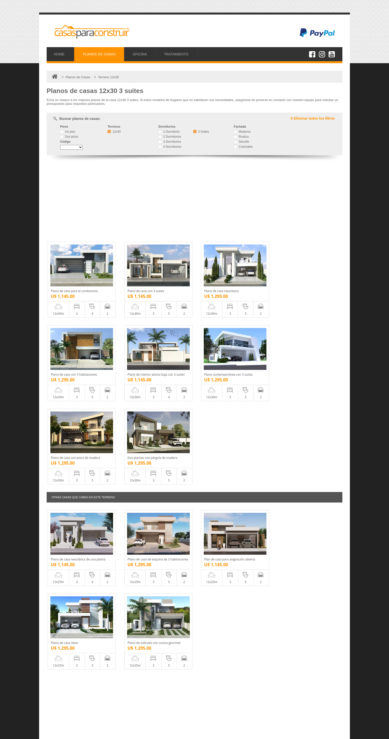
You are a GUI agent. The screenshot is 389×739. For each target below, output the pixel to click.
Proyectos (61, 693)
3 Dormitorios (169, 141)
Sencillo (241, 141)
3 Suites (201, 131)
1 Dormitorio (169, 131)
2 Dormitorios (169, 136)
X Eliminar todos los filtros (312, 118)
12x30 (114, 131)
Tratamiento (62, 704)
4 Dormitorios (169, 146)
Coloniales (243, 146)
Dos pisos (69, 136)
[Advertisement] (194, 199)
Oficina (59, 698)
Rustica (241, 136)
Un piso (67, 131)
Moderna (242, 131)
